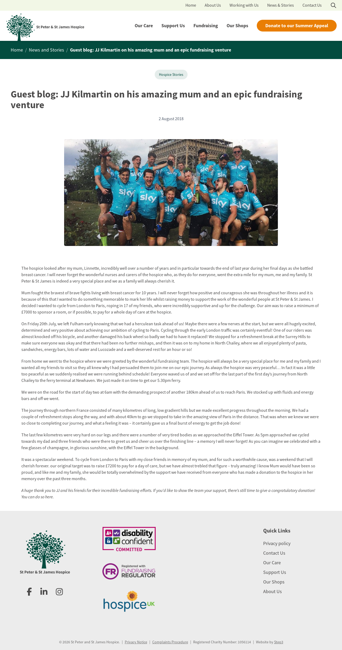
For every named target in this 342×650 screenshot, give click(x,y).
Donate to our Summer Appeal (296, 25)
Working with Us (244, 5)
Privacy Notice (136, 642)
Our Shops (237, 25)
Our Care (144, 25)
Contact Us (312, 5)
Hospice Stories (171, 74)
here (49, 497)
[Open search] (333, 5)
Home (190, 5)
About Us (213, 5)
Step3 (278, 642)
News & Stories (280, 5)
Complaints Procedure (170, 642)
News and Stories (46, 50)
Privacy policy (276, 543)
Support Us (173, 25)
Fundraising (205, 25)
